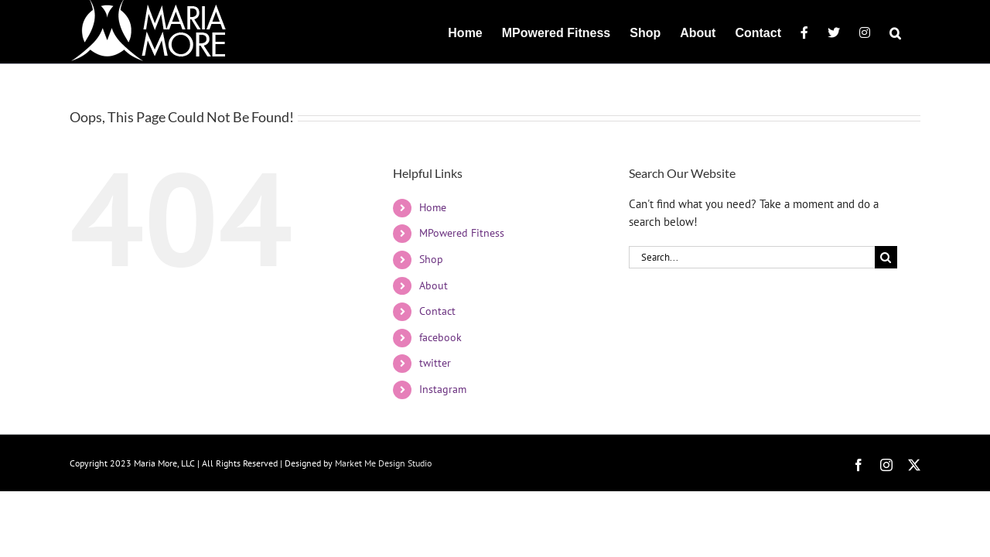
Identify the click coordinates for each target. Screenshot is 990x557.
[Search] (886, 257)
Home (432, 207)
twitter (435, 363)
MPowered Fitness (461, 233)
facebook (440, 337)
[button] (914, 31)
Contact (437, 311)
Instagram (442, 389)
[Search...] (752, 257)
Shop (431, 259)
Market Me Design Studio (383, 463)
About (433, 285)
